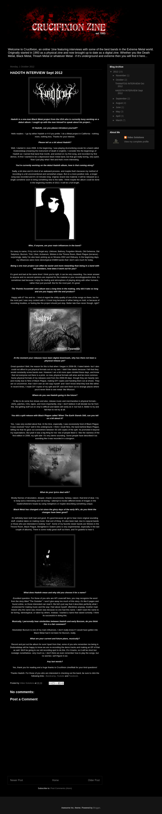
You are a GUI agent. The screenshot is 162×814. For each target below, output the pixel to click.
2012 (116, 71)
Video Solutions (27, 683)
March (119, 120)
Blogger (96, 808)
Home (55, 780)
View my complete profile (136, 141)
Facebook (73, 676)
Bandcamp (51, 676)
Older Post (94, 780)
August (119, 103)
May (118, 111)
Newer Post (16, 780)
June (118, 107)
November (121, 75)
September (121, 98)
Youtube (60, 676)
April (118, 116)
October (120, 79)
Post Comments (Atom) (61, 788)
